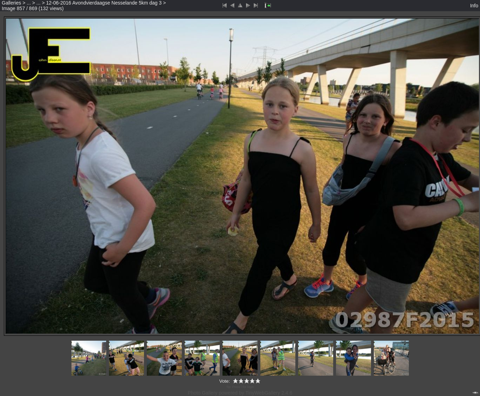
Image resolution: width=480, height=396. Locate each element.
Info (474, 5)
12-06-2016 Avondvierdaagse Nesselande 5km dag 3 (104, 3)
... (29, 3)
